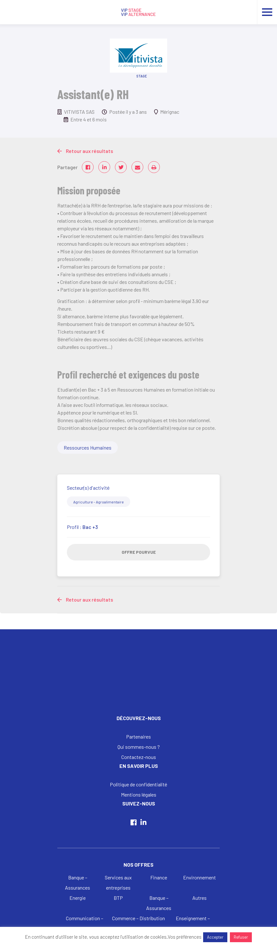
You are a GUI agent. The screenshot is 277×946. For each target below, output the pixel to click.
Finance (158, 877)
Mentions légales (138, 794)
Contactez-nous (138, 757)
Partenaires (138, 736)
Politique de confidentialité (138, 784)
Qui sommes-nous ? (138, 747)
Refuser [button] (241, 937)
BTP (118, 898)
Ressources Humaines (87, 447)
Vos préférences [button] (185, 937)
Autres (199, 898)
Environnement (199, 877)
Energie (77, 898)
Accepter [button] (215, 937)
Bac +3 (90, 527)
